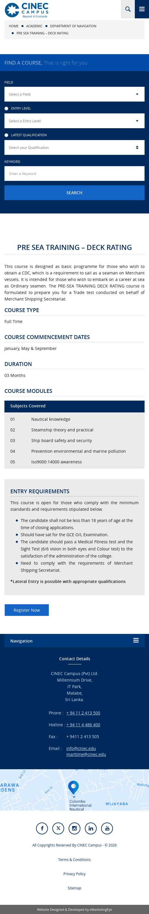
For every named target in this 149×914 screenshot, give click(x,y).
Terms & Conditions (74, 859)
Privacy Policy (75, 873)
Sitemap (74, 888)
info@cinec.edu (81, 748)
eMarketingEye (101, 909)
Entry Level (17, 108)
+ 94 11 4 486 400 (83, 724)
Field (8, 82)
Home (14, 26)
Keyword (12, 161)
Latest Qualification (25, 135)
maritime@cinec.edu (86, 754)
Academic (34, 26)
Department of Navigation (73, 26)
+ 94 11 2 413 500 (83, 713)
